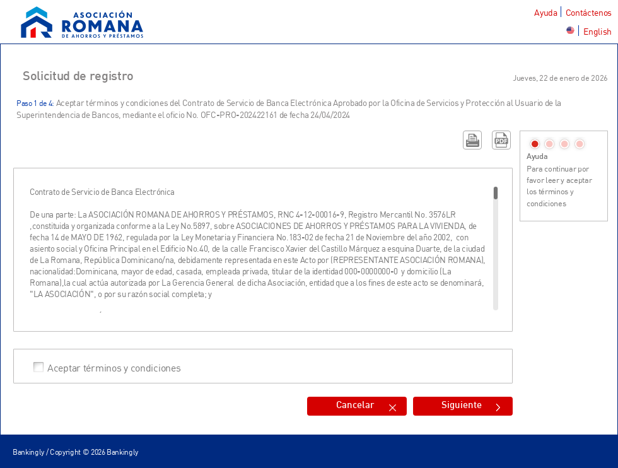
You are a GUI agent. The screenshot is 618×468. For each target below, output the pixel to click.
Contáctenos (589, 12)
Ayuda (545, 12)
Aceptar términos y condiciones (113, 367)
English (597, 31)
